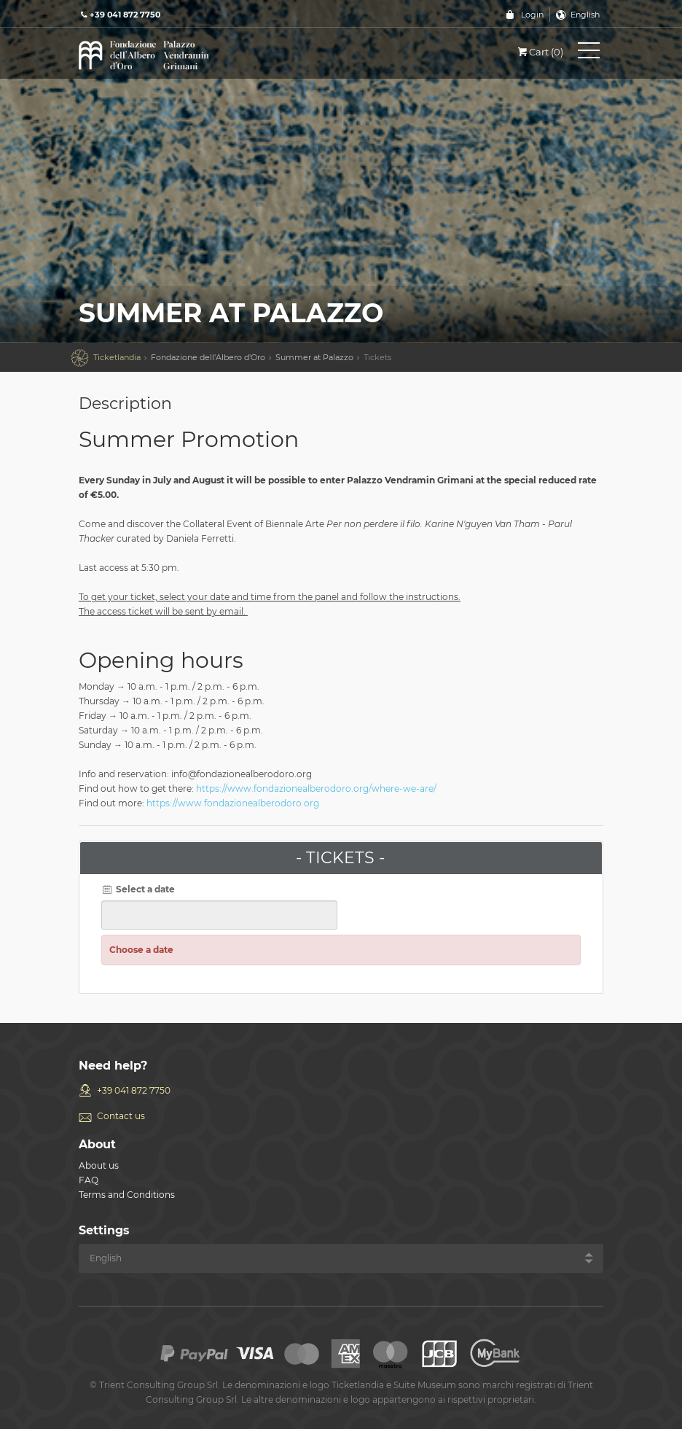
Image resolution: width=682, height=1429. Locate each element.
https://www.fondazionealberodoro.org (232, 803)
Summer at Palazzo (314, 357)
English (585, 14)
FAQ (88, 1180)
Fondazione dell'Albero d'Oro (208, 357)
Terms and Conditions (127, 1194)
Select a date (138, 889)
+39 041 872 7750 (133, 1090)
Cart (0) (539, 52)
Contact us (121, 1115)
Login (532, 14)
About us (99, 1165)
